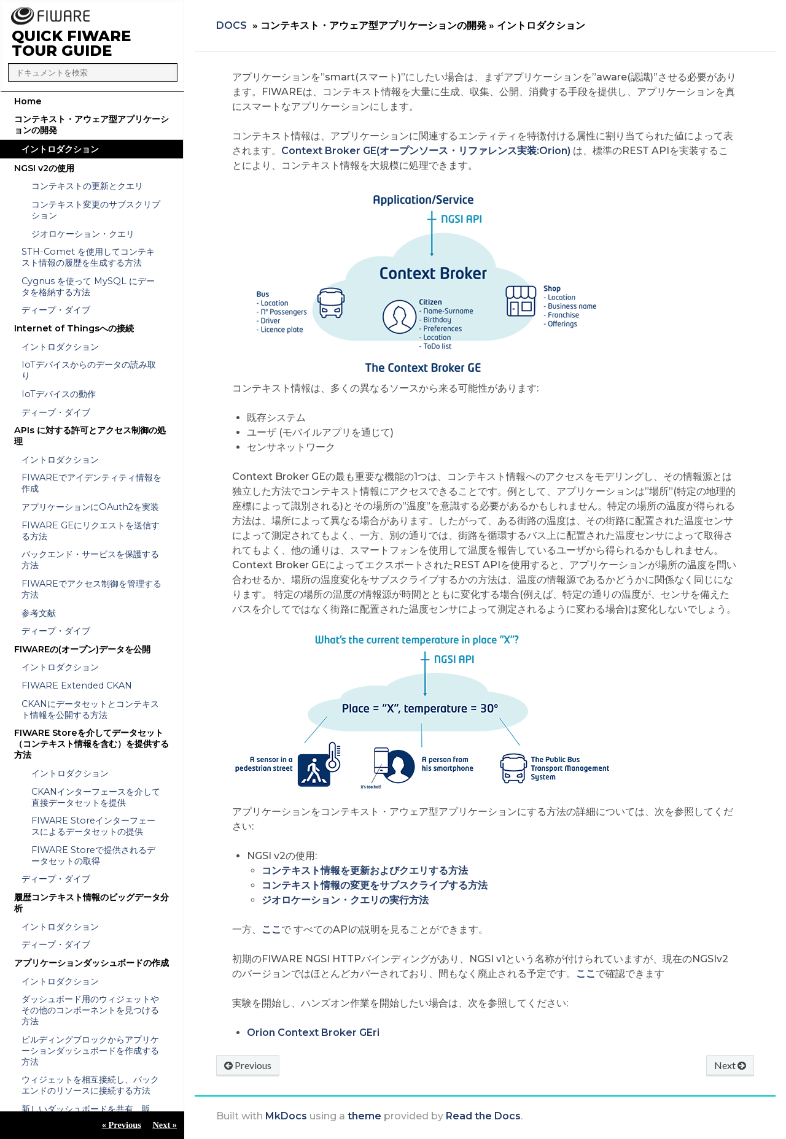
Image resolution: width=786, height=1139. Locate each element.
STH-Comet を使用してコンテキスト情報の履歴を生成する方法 (88, 257)
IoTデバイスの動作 (58, 394)
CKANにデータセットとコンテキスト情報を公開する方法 (90, 709)
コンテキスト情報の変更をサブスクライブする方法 (375, 885)
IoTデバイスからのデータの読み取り (88, 370)
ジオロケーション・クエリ (82, 233)
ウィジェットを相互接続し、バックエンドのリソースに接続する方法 (90, 1085)
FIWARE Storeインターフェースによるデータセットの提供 (93, 826)
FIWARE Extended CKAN (76, 685)
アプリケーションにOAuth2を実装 (90, 506)
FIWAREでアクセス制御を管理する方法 (91, 589)
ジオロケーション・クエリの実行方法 (345, 900)
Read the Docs (483, 1116)
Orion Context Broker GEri (313, 1032)
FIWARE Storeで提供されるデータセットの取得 (93, 855)
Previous (247, 1065)
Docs (231, 25)
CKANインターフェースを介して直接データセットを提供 (95, 797)
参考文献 (38, 613)
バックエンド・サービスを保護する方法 (90, 560)
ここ (271, 929)
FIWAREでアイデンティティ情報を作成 (91, 483)
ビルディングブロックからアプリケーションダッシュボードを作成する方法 (90, 1050)
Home (28, 101)
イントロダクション (60, 149)
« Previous (121, 1125)
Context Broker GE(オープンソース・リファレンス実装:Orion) (425, 150)
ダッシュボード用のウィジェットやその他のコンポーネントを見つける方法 (90, 1010)
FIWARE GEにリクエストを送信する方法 (90, 531)
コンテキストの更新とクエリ (87, 185)
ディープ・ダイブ (55, 309)
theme (364, 1116)
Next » (164, 1125)
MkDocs (286, 1116)
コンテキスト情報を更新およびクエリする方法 (365, 870)
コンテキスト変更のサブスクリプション (95, 210)
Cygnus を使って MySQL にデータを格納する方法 (88, 287)
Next (730, 1065)
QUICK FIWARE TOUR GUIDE (71, 43)
